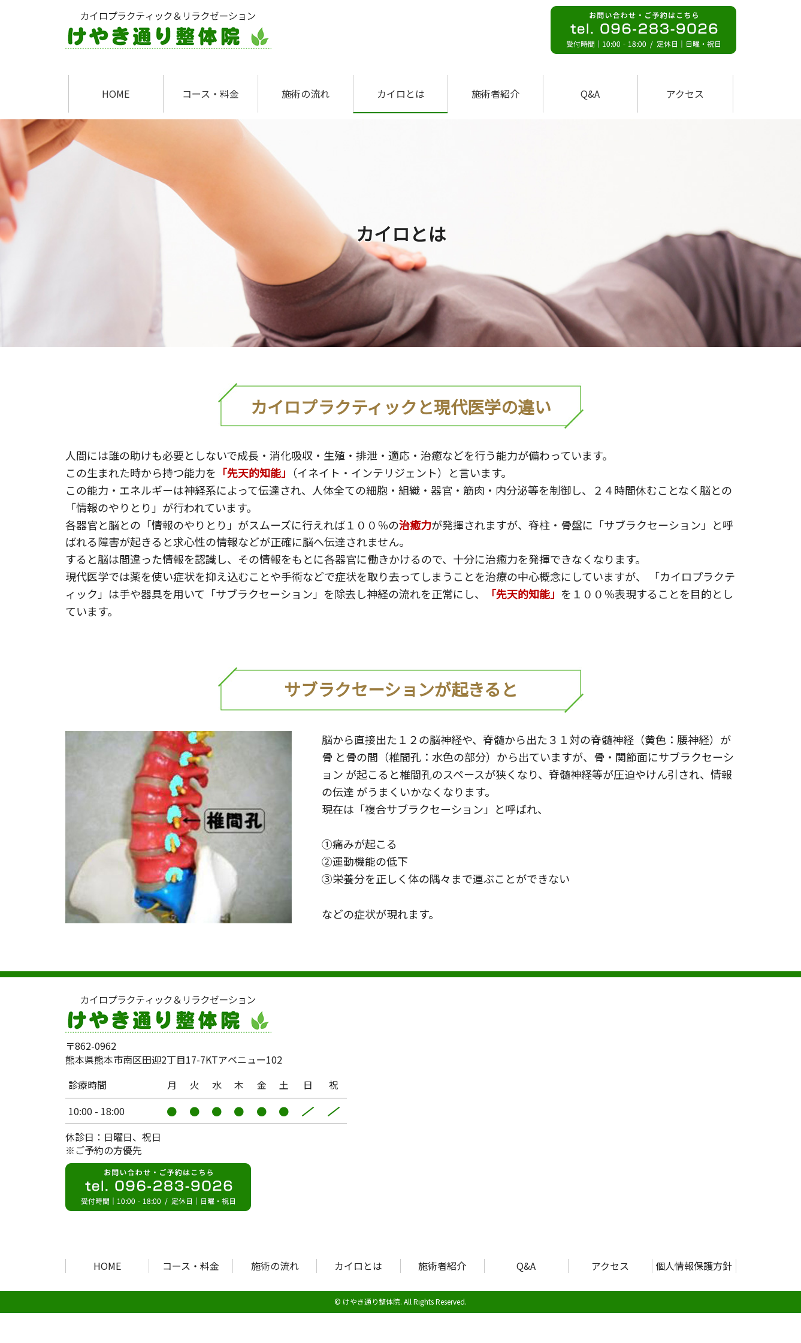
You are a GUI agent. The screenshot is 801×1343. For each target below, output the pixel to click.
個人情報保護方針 (693, 1265)
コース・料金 (210, 93)
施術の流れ (306, 93)
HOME (115, 93)
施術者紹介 (495, 93)
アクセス (685, 93)
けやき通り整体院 (371, 1301)
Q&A (590, 93)
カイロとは (401, 93)
